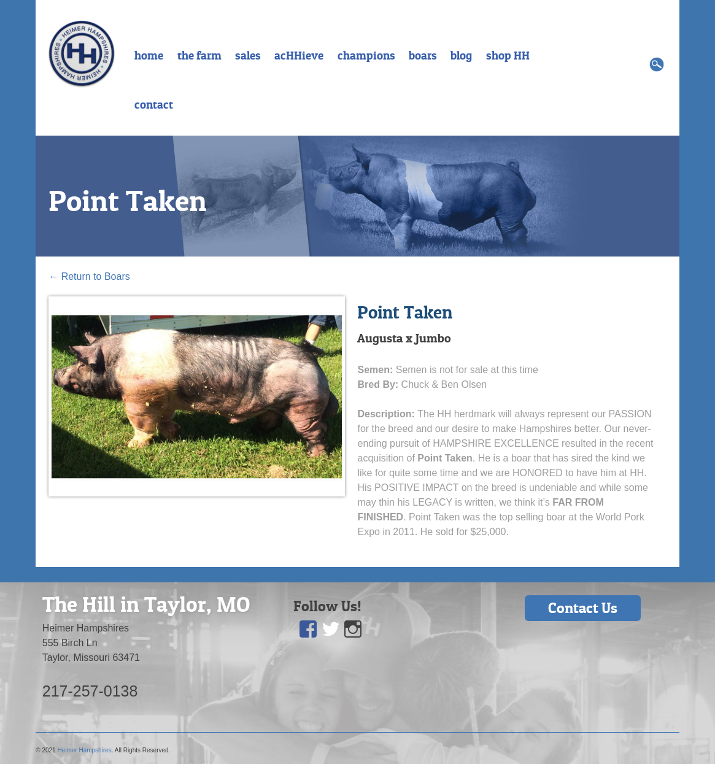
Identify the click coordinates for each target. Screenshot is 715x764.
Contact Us (582, 608)
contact (153, 104)
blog (461, 55)
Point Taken (127, 200)
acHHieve (298, 55)
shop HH (508, 55)
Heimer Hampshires (84, 750)
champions (366, 55)
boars (423, 55)
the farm (199, 55)
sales (248, 55)
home (148, 55)
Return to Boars (89, 276)
